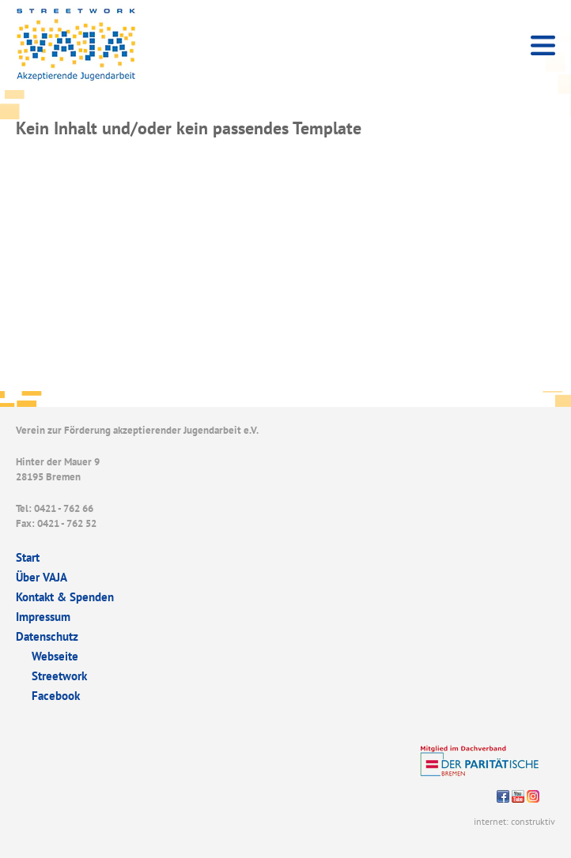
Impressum (43, 616)
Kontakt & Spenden (65, 596)
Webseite (55, 656)
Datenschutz (47, 636)
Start (28, 557)
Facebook (56, 695)
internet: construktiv (514, 821)
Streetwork (59, 675)
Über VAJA (41, 577)
